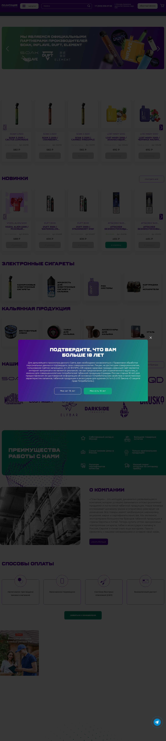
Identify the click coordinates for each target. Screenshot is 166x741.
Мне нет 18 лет (67, 391)
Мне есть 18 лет (98, 391)
